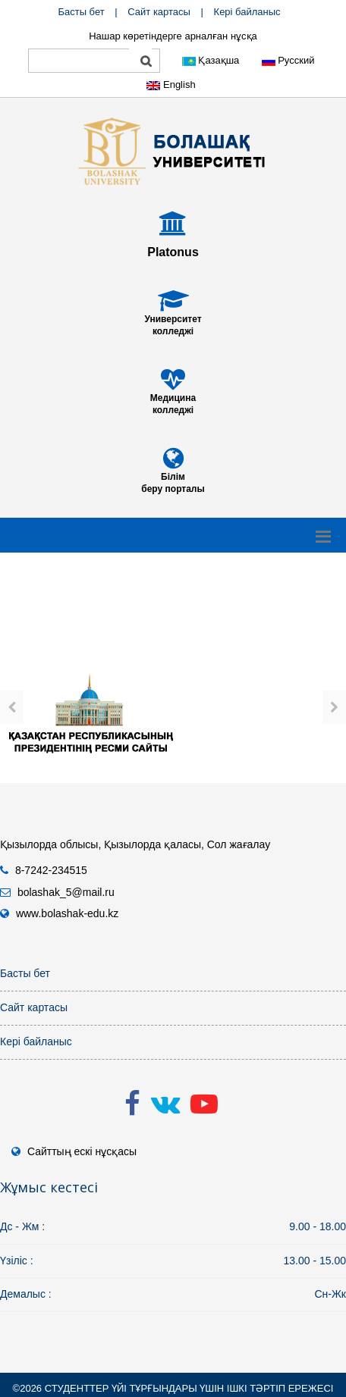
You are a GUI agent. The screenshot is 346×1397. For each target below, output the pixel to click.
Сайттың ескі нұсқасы (82, 1151)
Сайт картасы (158, 11)
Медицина (173, 398)
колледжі (173, 331)
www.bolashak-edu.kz (67, 913)
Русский (288, 60)
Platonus (173, 252)
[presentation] (12, 707)
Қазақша (211, 60)
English (170, 84)
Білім (173, 476)
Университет (172, 319)
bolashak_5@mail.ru (66, 892)
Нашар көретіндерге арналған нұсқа (173, 36)
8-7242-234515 (51, 870)
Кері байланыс (247, 11)
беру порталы (172, 489)
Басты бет (81, 11)
